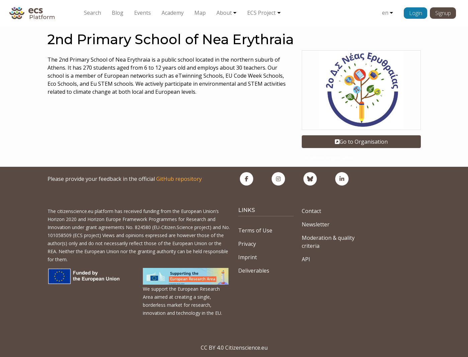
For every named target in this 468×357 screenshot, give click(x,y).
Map (200, 12)
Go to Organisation (361, 141)
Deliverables (253, 270)
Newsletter (316, 224)
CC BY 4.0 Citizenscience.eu (234, 347)
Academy (173, 12)
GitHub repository (179, 179)
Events (142, 12)
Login (415, 13)
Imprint (247, 257)
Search (92, 12)
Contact (311, 211)
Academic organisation (329, 158)
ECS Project (261, 12)
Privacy (247, 243)
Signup (443, 13)
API (306, 259)
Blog (117, 12)
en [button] (385, 12)
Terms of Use (255, 230)
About (224, 12)
